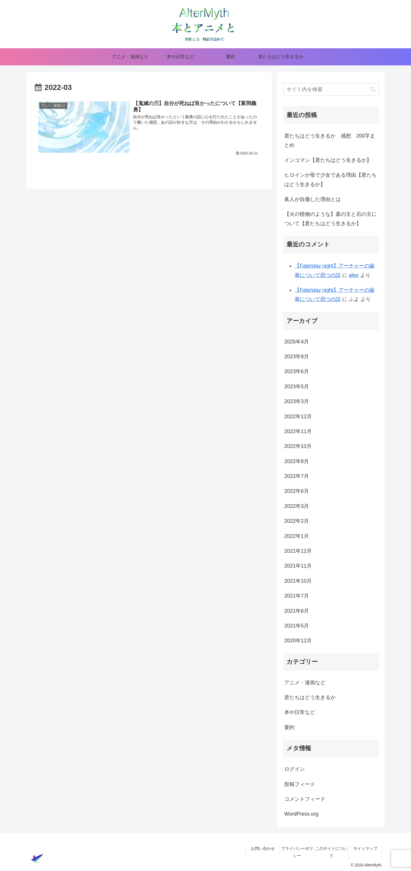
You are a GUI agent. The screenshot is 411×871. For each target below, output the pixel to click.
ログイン (294, 769)
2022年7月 (296, 476)
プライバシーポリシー (297, 852)
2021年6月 (296, 611)
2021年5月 (296, 626)
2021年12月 (298, 551)
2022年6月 (296, 491)
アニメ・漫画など (304, 682)
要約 (289, 727)
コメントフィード (304, 799)
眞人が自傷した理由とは (312, 199)
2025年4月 (296, 342)
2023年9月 (296, 356)
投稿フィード (299, 784)
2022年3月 (296, 506)
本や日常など (299, 712)
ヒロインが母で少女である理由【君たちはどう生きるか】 (330, 179)
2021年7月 (296, 596)
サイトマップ (365, 848)
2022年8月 (296, 461)
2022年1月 (296, 536)
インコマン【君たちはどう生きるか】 (328, 160)
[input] (331, 89)
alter (354, 275)
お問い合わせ (263, 848)
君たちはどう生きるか (310, 697)
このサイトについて (331, 852)
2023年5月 (296, 386)
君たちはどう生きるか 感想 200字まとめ (329, 140)
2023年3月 (296, 401)
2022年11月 (298, 431)
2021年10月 (298, 581)
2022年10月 (298, 446)
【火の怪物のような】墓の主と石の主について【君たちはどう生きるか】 (330, 218)
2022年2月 (296, 521)
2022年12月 (298, 416)
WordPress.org (301, 814)
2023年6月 (296, 371)
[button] (373, 89)
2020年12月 (298, 640)
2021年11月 (298, 566)
